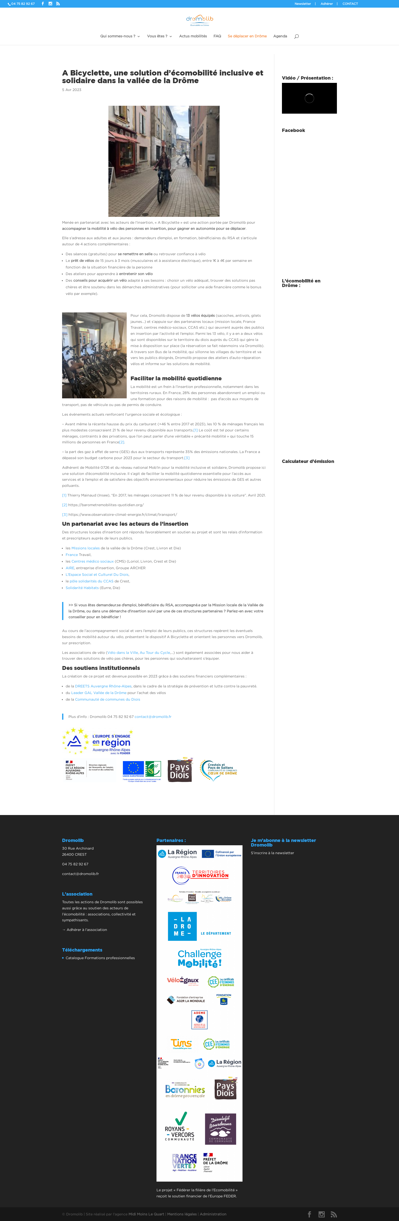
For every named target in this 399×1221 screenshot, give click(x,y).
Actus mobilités (193, 36)
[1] (195, 430)
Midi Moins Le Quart (146, 1214)
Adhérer (327, 3)
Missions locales (86, 548)
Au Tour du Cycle (155, 652)
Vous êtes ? (157, 36)
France (72, 554)
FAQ (217, 36)
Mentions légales (182, 1214)
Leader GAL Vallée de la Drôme (98, 693)
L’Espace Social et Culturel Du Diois (97, 574)
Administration (213, 1214)
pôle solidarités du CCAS (91, 581)
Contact (350, 3)
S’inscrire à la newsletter (272, 853)
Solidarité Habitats (82, 588)
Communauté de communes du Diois (107, 699)
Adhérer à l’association (87, 929)
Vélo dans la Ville (122, 652)
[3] (187, 458)
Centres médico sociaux (93, 561)
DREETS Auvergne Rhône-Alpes (103, 686)
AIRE (70, 568)
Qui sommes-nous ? (117, 36)
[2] (121, 442)
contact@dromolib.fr (153, 716)
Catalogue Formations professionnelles (100, 958)
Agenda (280, 36)
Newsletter (303, 3)
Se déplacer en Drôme (247, 36)
